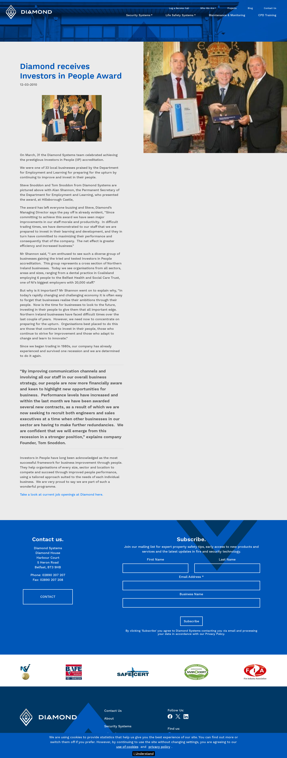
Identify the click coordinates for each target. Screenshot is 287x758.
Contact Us (270, 8)
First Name (155, 559)
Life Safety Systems (179, 15)
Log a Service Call (179, 8)
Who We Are (207, 8)
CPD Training (267, 15)
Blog (250, 8)
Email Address (191, 577)
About (109, 718)
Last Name (227, 559)
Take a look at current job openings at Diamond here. (62, 494)
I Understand (144, 753)
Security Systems (138, 15)
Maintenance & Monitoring (227, 15)
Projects (232, 8)
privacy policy (159, 747)
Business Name (191, 594)
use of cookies (127, 747)
